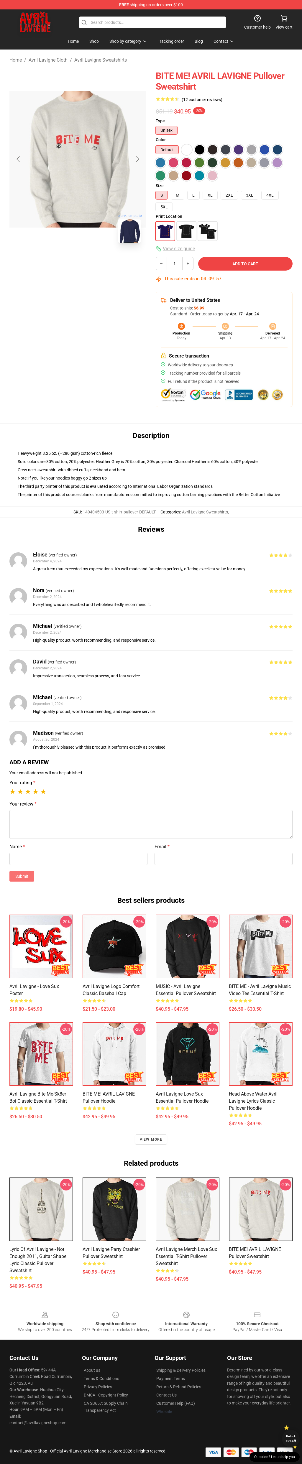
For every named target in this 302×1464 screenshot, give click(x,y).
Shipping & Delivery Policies (181, 1370)
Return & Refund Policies (178, 1386)
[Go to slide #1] (62, 260)
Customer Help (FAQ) (175, 1403)
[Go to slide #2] (93, 260)
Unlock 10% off (291, 1438)
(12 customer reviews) (202, 99)
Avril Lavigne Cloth (48, 60)
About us (92, 1370)
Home (15, 60)
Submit (21, 876)
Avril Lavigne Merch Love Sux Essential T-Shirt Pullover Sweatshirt (186, 1256)
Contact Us (166, 1395)
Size (160, 185)
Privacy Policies (98, 1386)
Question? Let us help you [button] (274, 1457)
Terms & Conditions (101, 1378)
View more (151, 1139)
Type (160, 120)
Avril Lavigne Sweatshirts (100, 60)
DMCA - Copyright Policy (106, 1395)
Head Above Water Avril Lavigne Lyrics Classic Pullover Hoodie (253, 1101)
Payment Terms (170, 1378)
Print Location (169, 216)
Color (161, 139)
